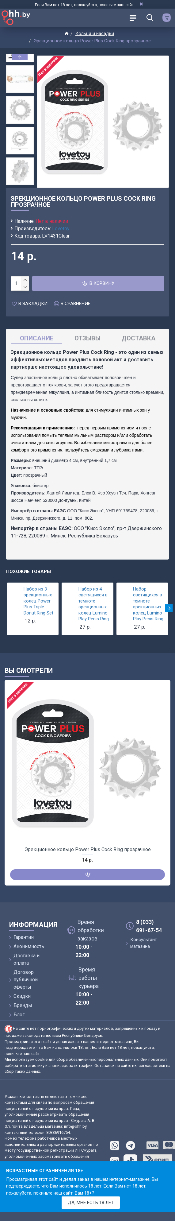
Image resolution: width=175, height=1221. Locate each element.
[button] (20, 183)
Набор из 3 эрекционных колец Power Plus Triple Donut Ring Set (38, 601)
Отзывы (87, 338)
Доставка (138, 338)
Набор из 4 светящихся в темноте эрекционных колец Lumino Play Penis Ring (93, 604)
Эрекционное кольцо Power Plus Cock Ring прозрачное (88, 849)
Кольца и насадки (94, 33)
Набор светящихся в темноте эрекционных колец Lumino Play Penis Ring (148, 604)
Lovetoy (61, 228)
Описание (36, 338)
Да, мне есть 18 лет (91, 1202)
